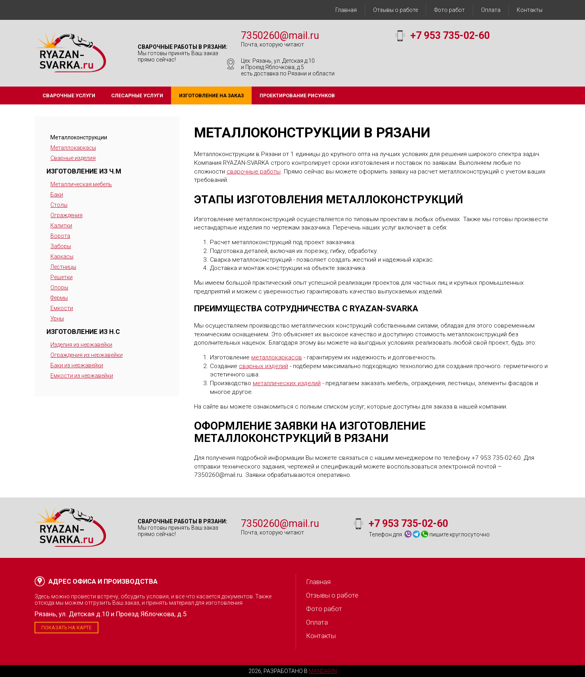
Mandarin (323, 671)
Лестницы (63, 267)
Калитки (61, 225)
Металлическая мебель (81, 184)
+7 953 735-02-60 (450, 35)
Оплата (490, 10)
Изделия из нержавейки (81, 344)
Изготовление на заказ (211, 95)
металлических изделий (287, 383)
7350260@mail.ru (280, 35)
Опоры (59, 287)
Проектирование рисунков (297, 95)
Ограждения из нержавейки (86, 355)
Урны (57, 318)
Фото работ (449, 10)
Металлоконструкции (78, 137)
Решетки (61, 277)
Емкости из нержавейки (81, 375)
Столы (58, 205)
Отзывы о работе (395, 10)
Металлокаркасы (73, 148)
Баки (56, 194)
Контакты (530, 10)
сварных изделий (263, 366)
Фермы (59, 298)
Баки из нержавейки (76, 365)
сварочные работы (254, 171)
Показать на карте (66, 628)
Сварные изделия (73, 158)
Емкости (61, 308)
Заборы (60, 246)
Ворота (60, 236)
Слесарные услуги (137, 95)
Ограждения (66, 215)
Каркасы (61, 256)
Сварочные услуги (68, 95)
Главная (346, 10)
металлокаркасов (276, 357)
